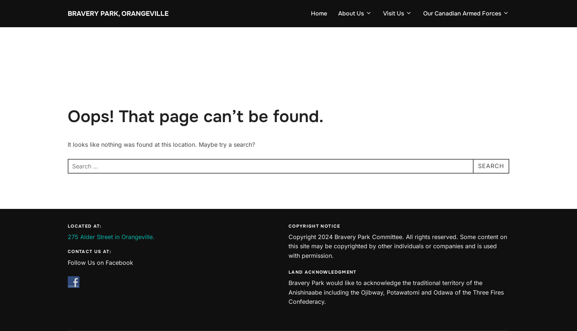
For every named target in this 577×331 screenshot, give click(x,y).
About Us (355, 13)
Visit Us (397, 13)
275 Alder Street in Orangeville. (111, 237)
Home (319, 13)
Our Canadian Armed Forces (466, 13)
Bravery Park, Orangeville (118, 14)
